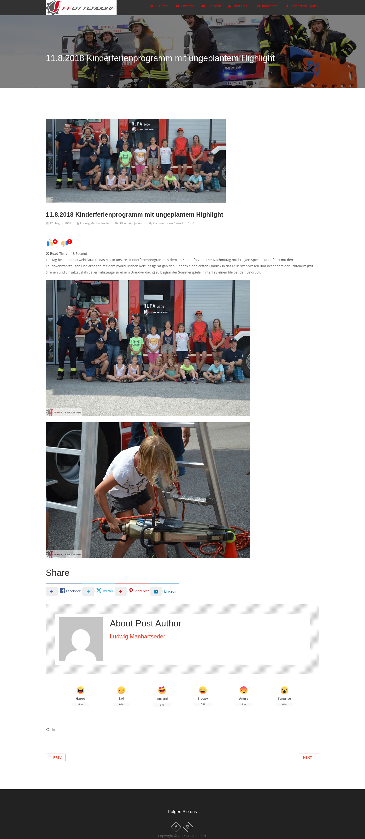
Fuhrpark (211, 8)
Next (309, 757)
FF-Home (159, 8)
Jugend (138, 223)
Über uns (239, 8)
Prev (56, 757)
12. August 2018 (60, 223)
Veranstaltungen (302, 8)
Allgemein (126, 223)
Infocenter (267, 8)
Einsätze (185, 8)
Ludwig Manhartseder (94, 223)
